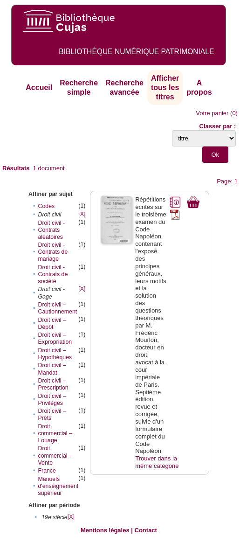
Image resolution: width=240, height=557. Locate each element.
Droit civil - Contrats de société (53, 274)
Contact (146, 530)
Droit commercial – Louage (55, 433)
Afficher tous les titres (165, 87)
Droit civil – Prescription (53, 384)
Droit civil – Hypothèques (55, 354)
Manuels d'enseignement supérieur (58, 486)
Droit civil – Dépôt (52, 323)
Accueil (39, 87)
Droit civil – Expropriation (55, 338)
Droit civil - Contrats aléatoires (51, 230)
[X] (81, 214)
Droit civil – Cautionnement (57, 308)
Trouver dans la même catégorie (156, 462)
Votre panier (212, 113)
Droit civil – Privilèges (52, 399)
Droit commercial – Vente (55, 455)
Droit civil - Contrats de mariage (53, 252)
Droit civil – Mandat (52, 369)
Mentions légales (105, 530)
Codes (46, 206)
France (46, 470)
